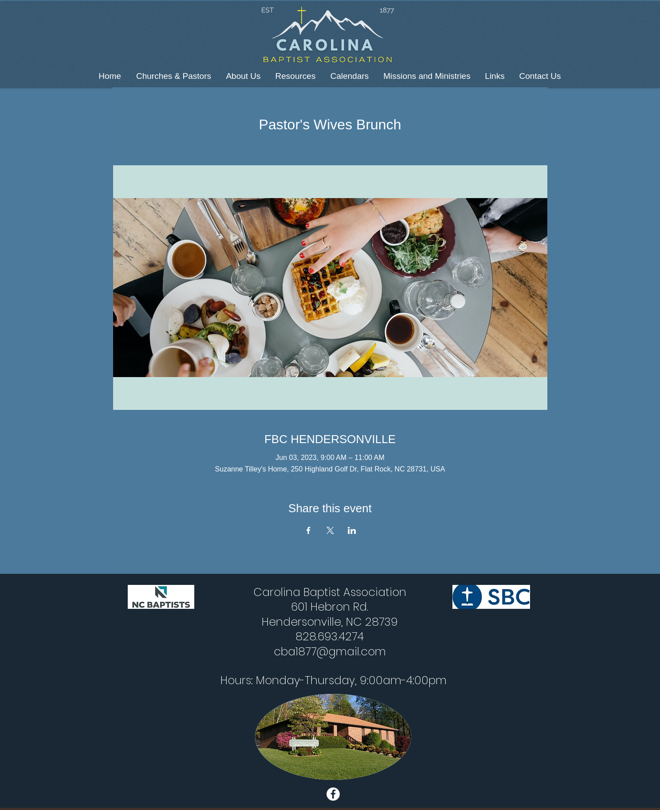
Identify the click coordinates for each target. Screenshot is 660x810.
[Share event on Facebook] (308, 530)
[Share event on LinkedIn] (352, 530)
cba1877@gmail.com (330, 651)
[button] (174, 76)
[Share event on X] (330, 530)
